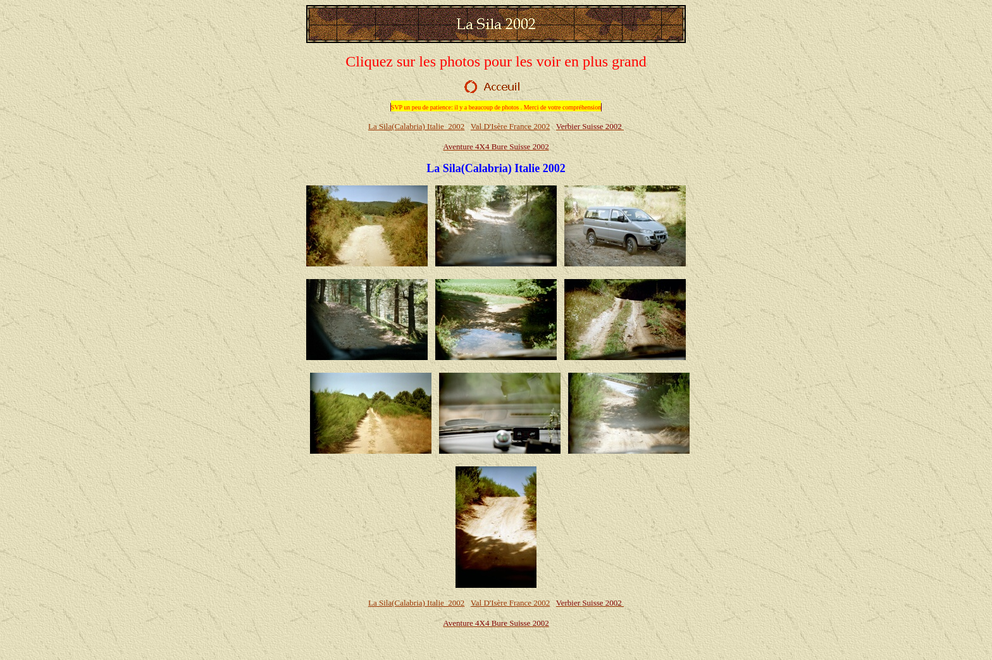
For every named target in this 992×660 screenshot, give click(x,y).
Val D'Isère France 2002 (510, 126)
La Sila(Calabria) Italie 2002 (416, 126)
